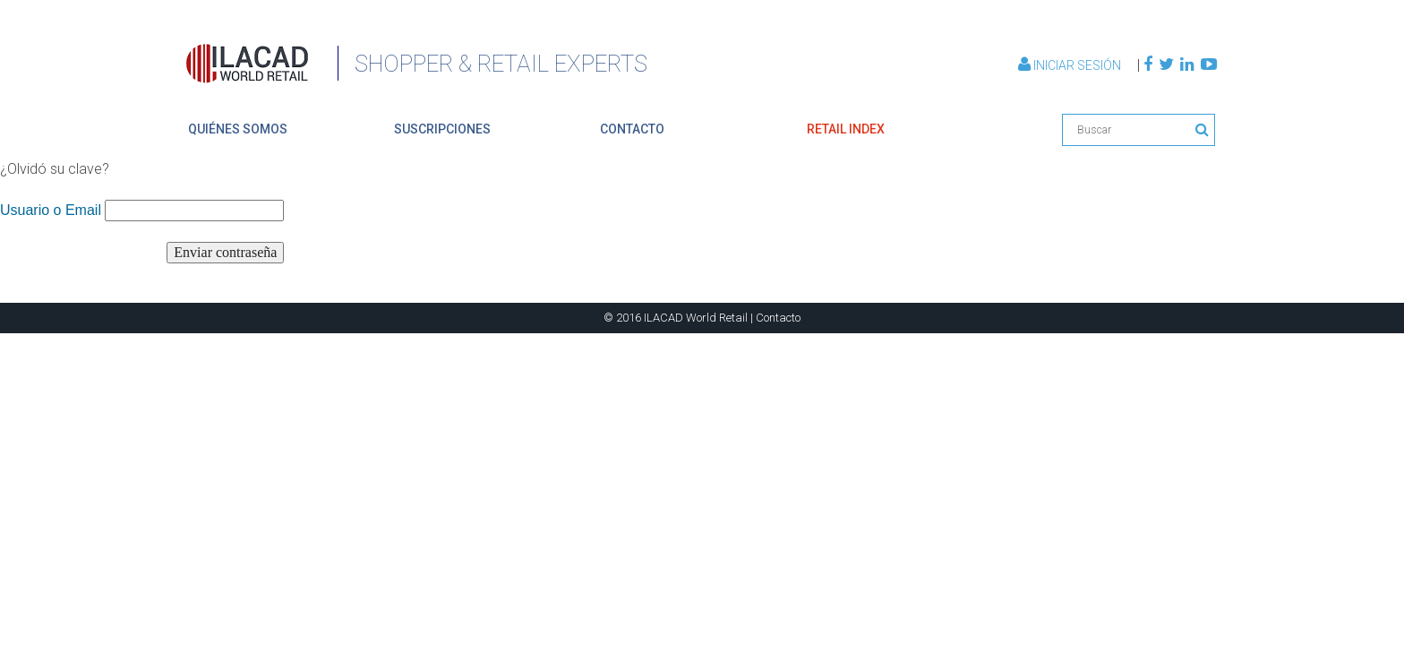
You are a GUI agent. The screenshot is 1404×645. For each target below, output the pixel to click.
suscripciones (442, 129)
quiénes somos (237, 129)
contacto (632, 129)
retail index (846, 129)
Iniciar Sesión (1071, 65)
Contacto (778, 317)
